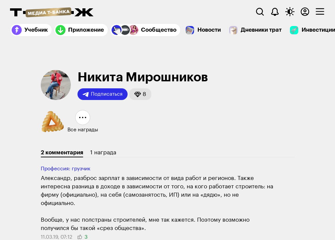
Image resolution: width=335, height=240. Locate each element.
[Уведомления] (275, 12)
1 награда (103, 152)
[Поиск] (260, 12)
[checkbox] (320, 12)
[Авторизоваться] (305, 12)
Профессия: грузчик (66, 168)
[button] (140, 94)
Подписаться (102, 94)
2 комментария (62, 152)
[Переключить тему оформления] (290, 12)
